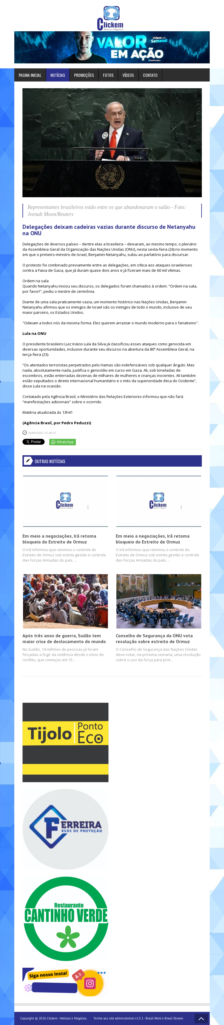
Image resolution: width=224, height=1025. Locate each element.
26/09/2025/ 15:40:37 (42, 432)
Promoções (84, 75)
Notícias (57, 75)
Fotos (108, 75)
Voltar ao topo (201, 1018)
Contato (150, 75)
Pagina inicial (30, 75)
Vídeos (128, 75)
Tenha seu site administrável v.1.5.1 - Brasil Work (127, 1018)
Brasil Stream (173, 1018)
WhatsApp (65, 442)
